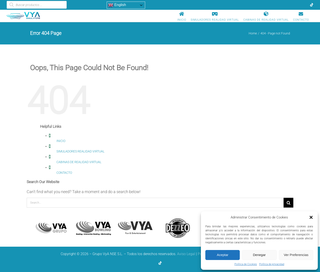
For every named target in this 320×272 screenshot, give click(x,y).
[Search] (288, 203)
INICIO (60, 141)
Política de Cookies (245, 264)
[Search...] (155, 203)
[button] (311, 217)
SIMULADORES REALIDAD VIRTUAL (80, 151)
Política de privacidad (271, 264)
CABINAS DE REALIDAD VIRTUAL (78, 162)
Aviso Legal (186, 254)
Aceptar (222, 255)
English (117, 5)
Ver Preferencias (296, 255)
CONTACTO (64, 172)
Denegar (259, 255)
